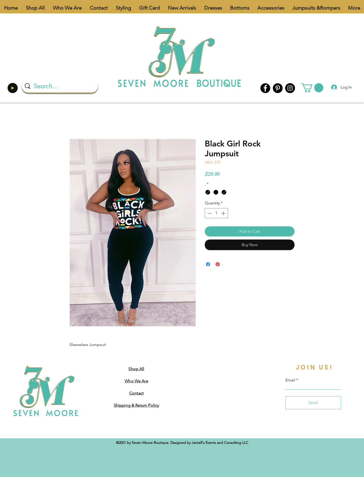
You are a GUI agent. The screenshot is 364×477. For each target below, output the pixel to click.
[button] (312, 87)
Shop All (136, 368)
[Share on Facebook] (208, 264)
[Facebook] (265, 88)
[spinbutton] (216, 213)
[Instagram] (290, 88)
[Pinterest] (278, 88)
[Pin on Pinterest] (218, 264)
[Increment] (223, 213)
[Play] (13, 88)
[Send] (313, 402)
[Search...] (60, 86)
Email (290, 380)
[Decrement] (209, 213)
